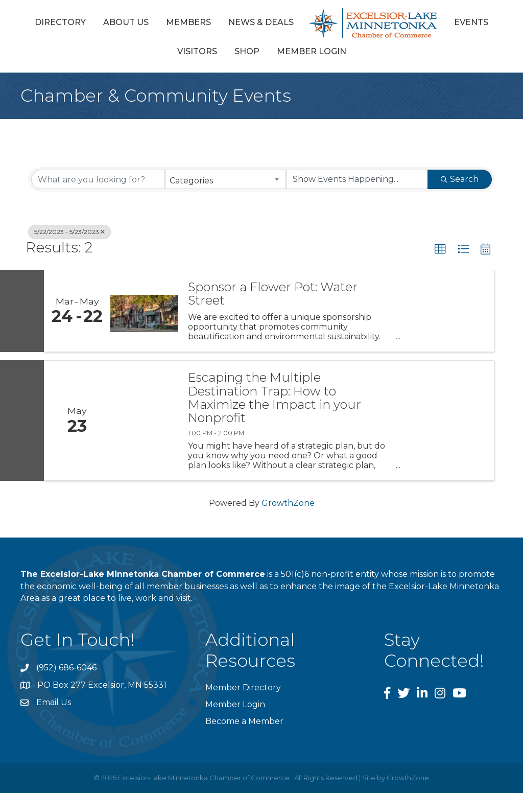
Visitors (197, 51)
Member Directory (243, 687)
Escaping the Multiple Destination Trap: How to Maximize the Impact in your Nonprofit (274, 398)
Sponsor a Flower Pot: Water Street (273, 294)
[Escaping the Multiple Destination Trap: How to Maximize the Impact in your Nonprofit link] (144, 420)
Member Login (311, 51)
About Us (126, 22)
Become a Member (244, 721)
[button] (440, 249)
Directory (60, 22)
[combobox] (225, 179)
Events (471, 22)
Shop (246, 51)
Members (188, 22)
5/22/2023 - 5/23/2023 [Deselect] (69, 232)
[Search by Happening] (357, 179)
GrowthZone (288, 503)
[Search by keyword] (98, 179)
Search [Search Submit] (460, 179)
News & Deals (261, 22)
